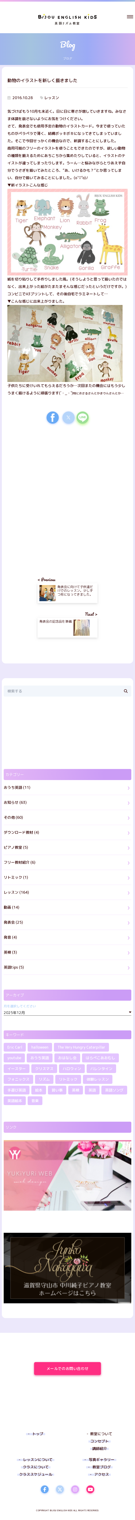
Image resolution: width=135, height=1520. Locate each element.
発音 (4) (10, 937)
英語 (92, 1090)
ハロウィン (72, 1068)
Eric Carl (14, 1047)
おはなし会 (67, 1057)
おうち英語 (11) (17, 787)
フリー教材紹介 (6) (19, 862)
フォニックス (18, 1079)
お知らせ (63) (15, 802)
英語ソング (114, 1090)
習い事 (57, 1090)
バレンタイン (101, 1068)
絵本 (38, 1090)
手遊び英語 (16, 1090)
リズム (44, 1079)
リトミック (68, 1079)
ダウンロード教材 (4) (21, 832)
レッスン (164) (16, 892)
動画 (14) (11, 907)
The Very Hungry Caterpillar (81, 1047)
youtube (14, 1057)
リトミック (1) (16, 877)
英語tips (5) (14, 967)
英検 (75, 1090)
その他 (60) (13, 817)
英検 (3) (10, 952)
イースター (16, 1068)
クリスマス (44, 1068)
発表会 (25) (13, 922)
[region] (67, 467)
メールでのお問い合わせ (74, 1368)
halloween (39, 1047)
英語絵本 (14, 1100)
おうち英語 (39, 1057)
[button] (130, 16)
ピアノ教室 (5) (16, 847)
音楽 (35, 1100)
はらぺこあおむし (100, 1057)
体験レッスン (98, 1079)
